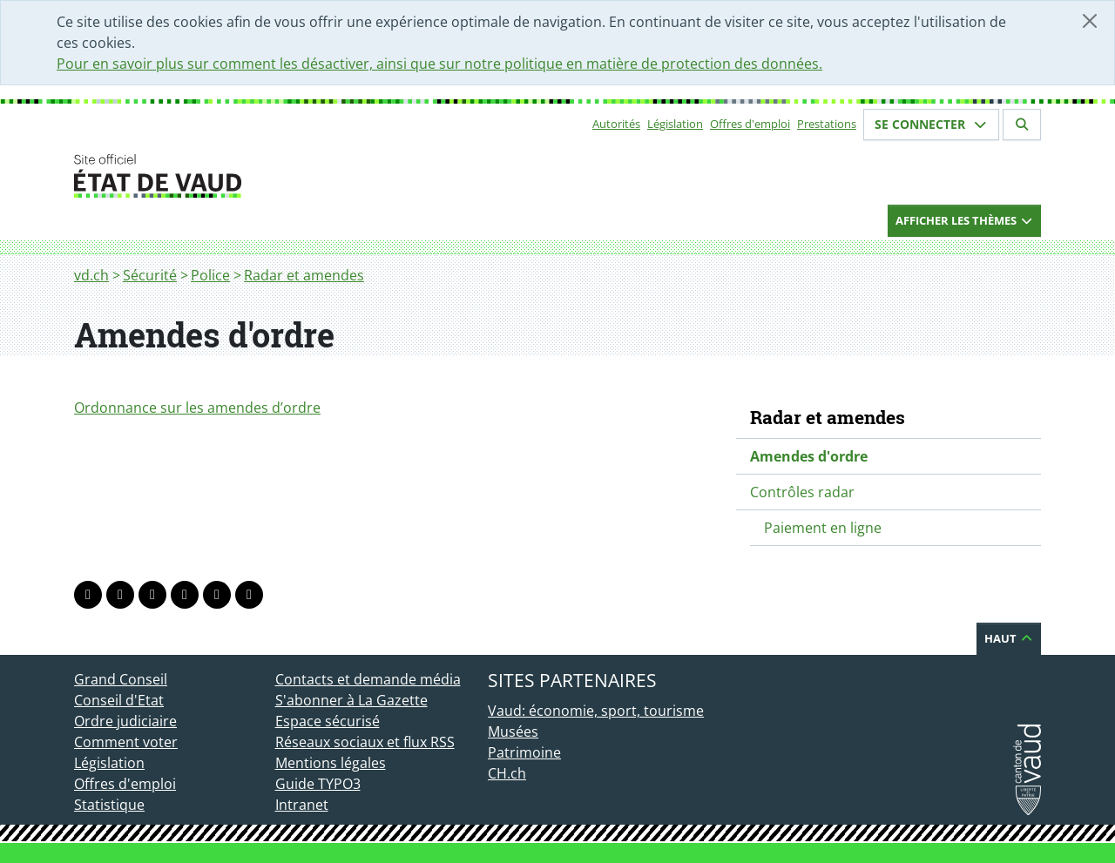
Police (210, 275)
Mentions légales (330, 762)
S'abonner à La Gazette (351, 700)
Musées (513, 731)
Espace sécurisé (327, 721)
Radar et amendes (304, 275)
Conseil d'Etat (119, 700)
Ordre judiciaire (125, 721)
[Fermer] (1089, 21)
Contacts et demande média (368, 679)
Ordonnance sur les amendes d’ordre (197, 407)
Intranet (301, 804)
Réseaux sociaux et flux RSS (365, 742)
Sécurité (150, 275)
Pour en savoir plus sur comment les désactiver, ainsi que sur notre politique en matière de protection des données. (439, 63)
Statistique (109, 804)
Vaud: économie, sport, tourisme (596, 710)
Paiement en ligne (823, 527)
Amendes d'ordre (809, 456)
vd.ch (91, 275)
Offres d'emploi (750, 123)
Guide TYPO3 (318, 783)
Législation (675, 123)
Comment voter (126, 742)
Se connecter (931, 124)
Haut (1008, 638)
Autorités (616, 123)
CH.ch (507, 773)
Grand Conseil (120, 679)
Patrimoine (524, 752)
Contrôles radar (802, 492)
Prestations (826, 123)
